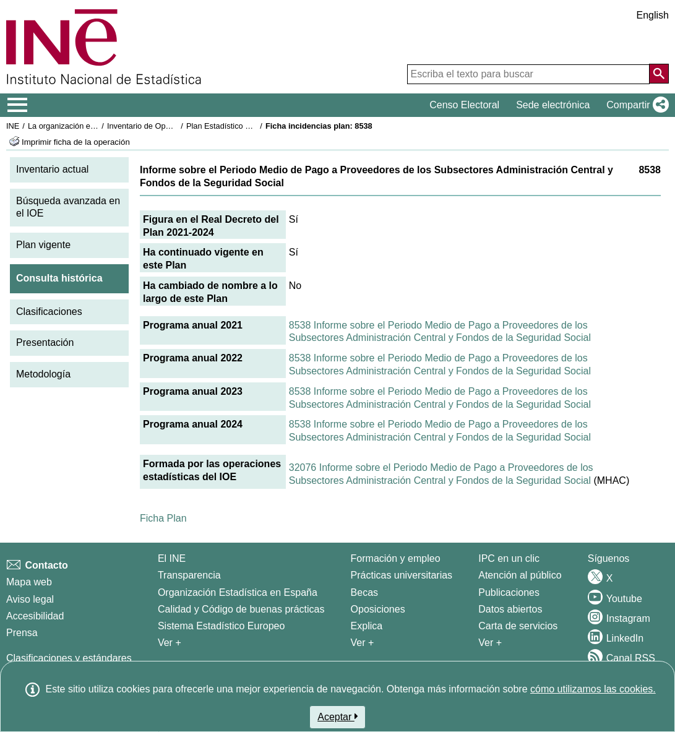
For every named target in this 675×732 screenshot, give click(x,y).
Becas (364, 592)
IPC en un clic (509, 558)
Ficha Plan (163, 518)
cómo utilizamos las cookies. (593, 689)
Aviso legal (30, 599)
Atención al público (519, 575)
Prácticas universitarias (402, 575)
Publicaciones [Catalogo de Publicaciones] (509, 592)
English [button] (653, 15)
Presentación (45, 342)
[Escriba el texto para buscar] (528, 74)
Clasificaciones (49, 311)
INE (12, 126)
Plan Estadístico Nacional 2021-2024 (251, 126)
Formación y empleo (396, 558)
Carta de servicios (517, 626)
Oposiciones (378, 609)
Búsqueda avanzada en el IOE (68, 207)
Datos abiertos (510, 609)
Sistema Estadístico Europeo (221, 626)
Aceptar (337, 716)
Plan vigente (43, 244)
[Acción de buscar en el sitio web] (659, 74)
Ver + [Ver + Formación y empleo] (362, 642)
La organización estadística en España (96, 126)
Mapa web (29, 582)
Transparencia (189, 575)
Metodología (43, 374)
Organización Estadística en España (237, 592)
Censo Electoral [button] (464, 105)
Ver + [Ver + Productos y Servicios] (490, 642)
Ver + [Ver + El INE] (169, 642)
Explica (367, 626)
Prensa (22, 632)
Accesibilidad (35, 616)
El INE (172, 558)
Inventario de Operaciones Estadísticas (176, 126)
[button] (635, 105)
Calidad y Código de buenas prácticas (241, 609)
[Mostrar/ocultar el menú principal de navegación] (17, 105)
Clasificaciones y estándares (69, 658)
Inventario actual (52, 169)
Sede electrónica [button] (553, 105)
